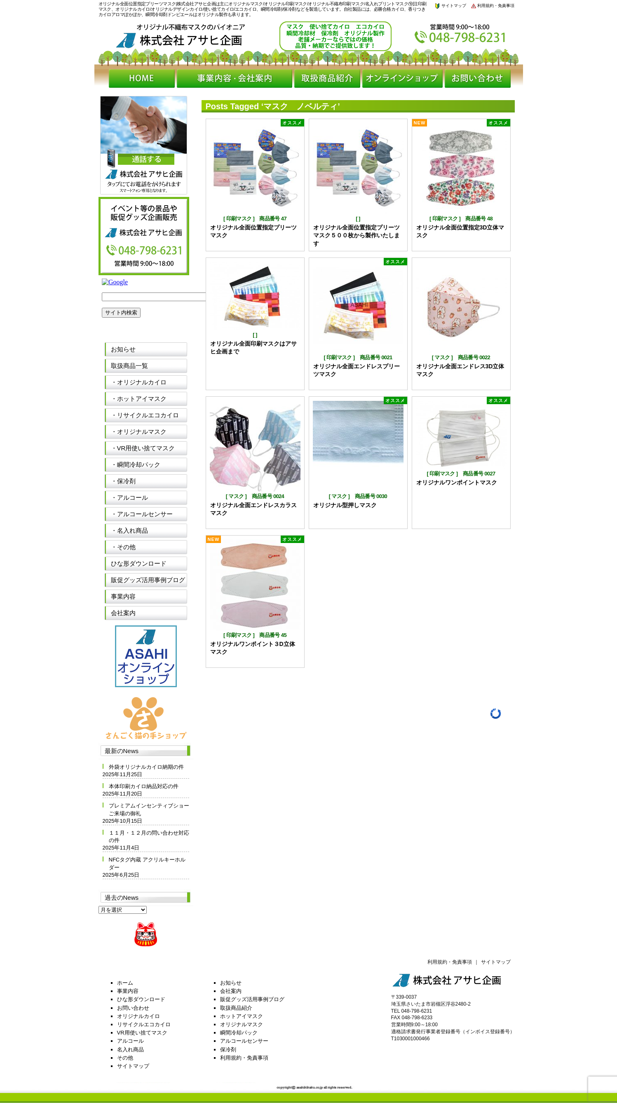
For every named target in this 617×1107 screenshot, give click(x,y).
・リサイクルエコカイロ (145, 415)
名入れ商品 (130, 1049)
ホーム (125, 983)
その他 (125, 1058)
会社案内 (123, 612)
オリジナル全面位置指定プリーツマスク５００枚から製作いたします (356, 235)
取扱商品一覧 (129, 365)
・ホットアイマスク (139, 398)
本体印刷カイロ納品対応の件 (143, 786)
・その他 (123, 546)
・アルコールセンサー (142, 513)
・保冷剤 (123, 480)
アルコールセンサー (244, 1041)
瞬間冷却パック (239, 1033)
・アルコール (129, 497)
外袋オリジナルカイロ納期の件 (146, 767)
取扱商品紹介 (236, 1008)
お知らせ (123, 349)
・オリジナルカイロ (139, 382)
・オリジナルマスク (139, 431)
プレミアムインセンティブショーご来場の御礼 (149, 809)
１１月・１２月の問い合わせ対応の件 (149, 836)
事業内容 (123, 596)
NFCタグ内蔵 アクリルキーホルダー (147, 863)
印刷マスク (239, 218)
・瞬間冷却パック (135, 464)
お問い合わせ (133, 1008)
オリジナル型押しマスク (345, 505)
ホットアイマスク (241, 1016)
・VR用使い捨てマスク (143, 448)
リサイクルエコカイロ (144, 1024)
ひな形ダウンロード (139, 563)
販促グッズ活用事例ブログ (148, 579)
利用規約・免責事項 (492, 5)
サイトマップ (450, 5)
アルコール (130, 1041)
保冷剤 (228, 1049)
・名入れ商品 (129, 530)
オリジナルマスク (241, 1024)
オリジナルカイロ (138, 1016)
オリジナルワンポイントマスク (456, 482)
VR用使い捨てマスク (142, 1033)
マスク (442, 357)
